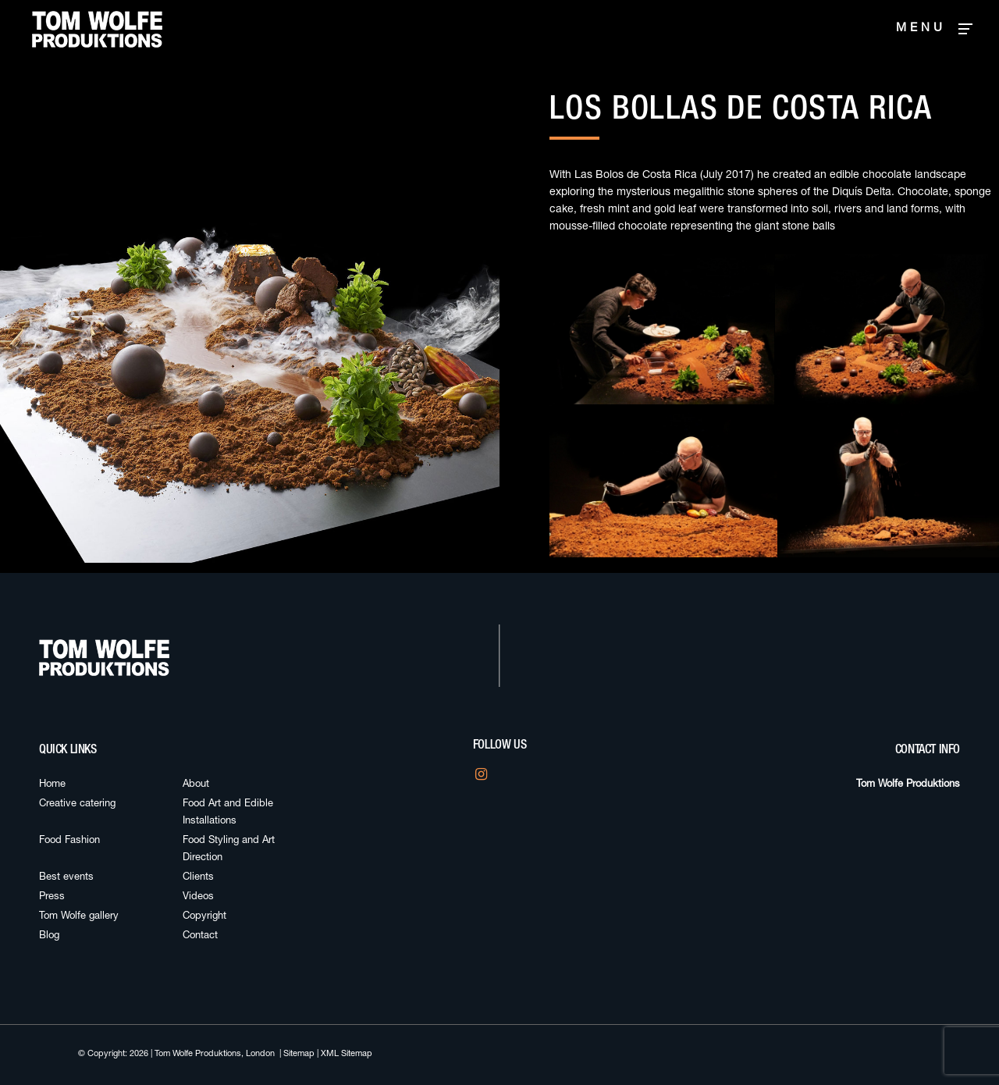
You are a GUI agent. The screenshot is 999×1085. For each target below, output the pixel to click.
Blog (49, 936)
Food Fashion (69, 841)
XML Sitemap (346, 1054)
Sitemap (299, 1054)
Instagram (479, 778)
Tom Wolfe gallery (79, 917)
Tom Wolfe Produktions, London (215, 1054)
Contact (200, 936)
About (196, 785)
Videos (198, 897)
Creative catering (77, 804)
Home (52, 785)
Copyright (204, 917)
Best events (66, 878)
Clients (198, 878)
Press (52, 897)
